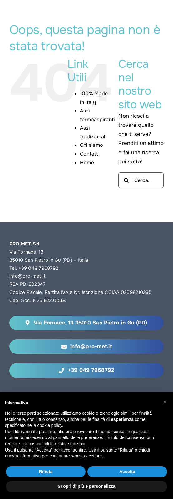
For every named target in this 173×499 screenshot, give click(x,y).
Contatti (90, 154)
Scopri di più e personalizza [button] (86, 486)
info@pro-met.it (27, 276)
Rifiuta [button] (46, 471)
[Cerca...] (141, 180)
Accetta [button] (127, 471)
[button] (165, 402)
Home (87, 162)
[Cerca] (126, 180)
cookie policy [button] (49, 425)
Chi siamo (91, 145)
